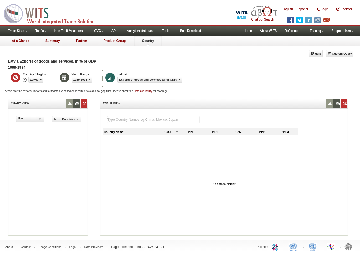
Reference (293, 31)
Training (317, 31)
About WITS (268, 31)
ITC (276, 246)
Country (148, 41)
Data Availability (143, 91)
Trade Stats (18, 31)
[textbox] (153, 119)
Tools (167, 31)
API (115, 31)
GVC (99, 31)
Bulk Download (190, 31)
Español (302, 9)
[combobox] (30, 119)
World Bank (349, 246)
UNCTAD (294, 246)
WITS (52, 13)
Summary (52, 41)
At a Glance (20, 41)
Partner (81, 41)
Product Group (115, 41)
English (287, 9)
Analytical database (140, 31)
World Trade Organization (331, 246)
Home (248, 31)
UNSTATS (312, 246)
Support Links (342, 31)
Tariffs (41, 31)
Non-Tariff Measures (70, 31)
